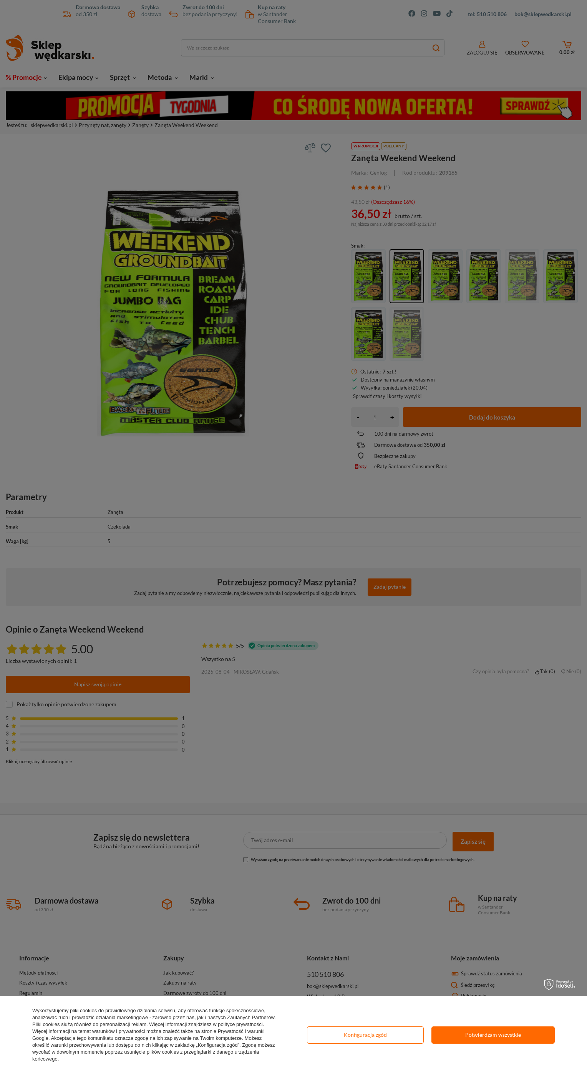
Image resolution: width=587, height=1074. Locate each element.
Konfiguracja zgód (365, 1034)
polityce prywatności (240, 1024)
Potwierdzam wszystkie (493, 1034)
